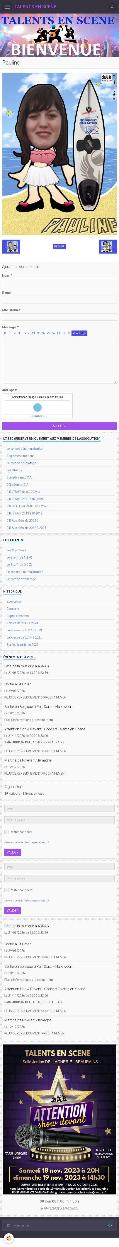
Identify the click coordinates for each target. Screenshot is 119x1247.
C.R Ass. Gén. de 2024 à (23, 520)
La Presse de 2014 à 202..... (25, 637)
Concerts (13, 608)
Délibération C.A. (18, 484)
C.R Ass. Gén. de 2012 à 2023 (26, 528)
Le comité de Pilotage (21, 463)
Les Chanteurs (16, 550)
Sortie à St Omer (17, 684)
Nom (5, 275)
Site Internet (11, 310)
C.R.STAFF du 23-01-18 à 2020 (27, 506)
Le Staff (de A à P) (19, 557)
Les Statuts (14, 470)
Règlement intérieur (20, 456)
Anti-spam (9, 390)
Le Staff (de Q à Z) (19, 564)
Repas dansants (18, 616)
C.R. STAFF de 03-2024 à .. (24, 492)
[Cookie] (9, 1238)
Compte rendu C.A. (19, 477)
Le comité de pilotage (21, 579)
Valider (13, 852)
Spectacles (14, 601)
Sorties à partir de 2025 (23, 644)
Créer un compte (13, 842)
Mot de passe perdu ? (37, 842)
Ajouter (59, 426)
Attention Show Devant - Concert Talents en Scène (44, 729)
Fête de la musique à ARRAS (26, 666)
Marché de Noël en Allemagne (28, 760)
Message (9, 327)
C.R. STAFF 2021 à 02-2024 (25, 499)
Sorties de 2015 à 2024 (22, 623)
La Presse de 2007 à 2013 (24, 630)
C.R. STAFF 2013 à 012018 (24, 513)
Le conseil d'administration (25, 448)
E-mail (7, 293)
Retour (59, 246)
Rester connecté (18, 832)
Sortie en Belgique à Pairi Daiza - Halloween (38, 706)
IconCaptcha (36, 416)
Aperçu (79, 333)
